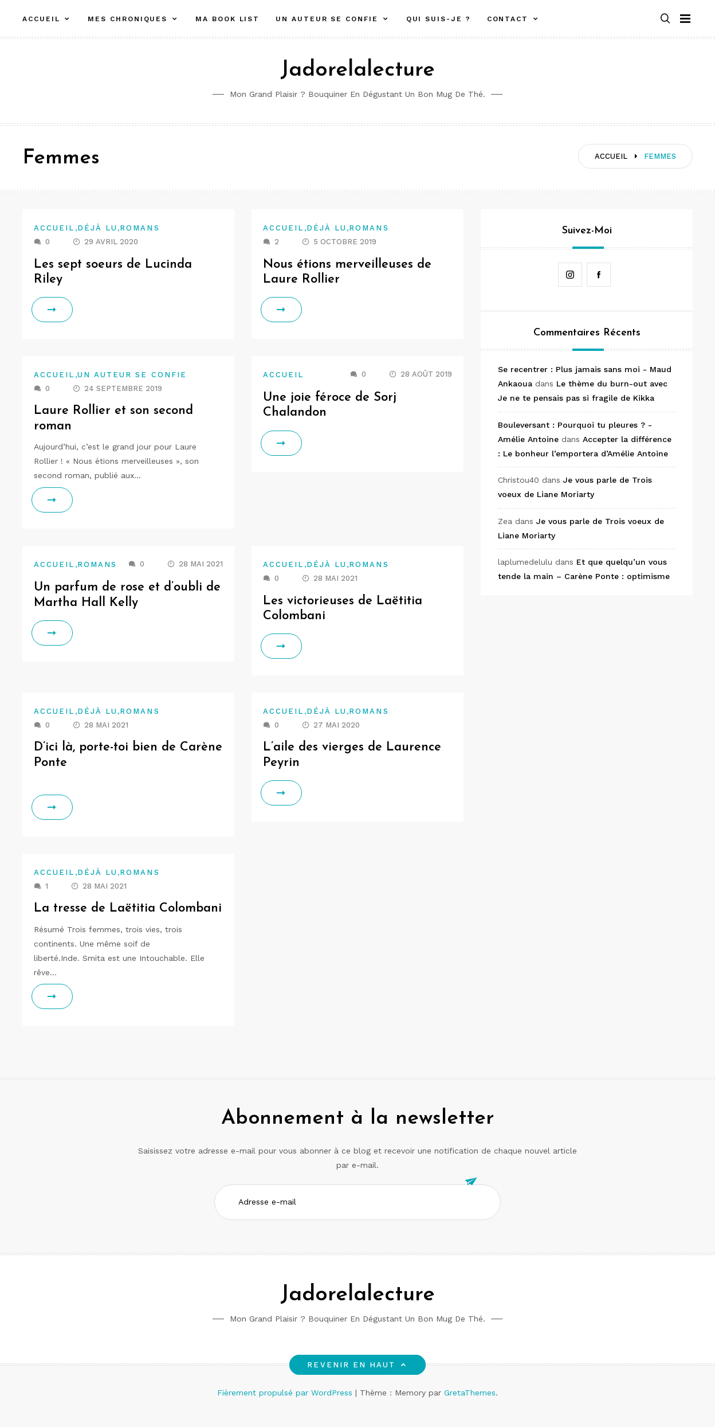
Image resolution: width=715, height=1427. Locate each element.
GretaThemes (470, 1408)
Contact (507, 19)
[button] (665, 19)
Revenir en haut (357, 1380)
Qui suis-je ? (438, 19)
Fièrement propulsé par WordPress (286, 1408)
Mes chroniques (127, 19)
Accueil (41, 19)
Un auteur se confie (327, 19)
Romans (139, 228)
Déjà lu (97, 228)
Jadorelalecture (357, 70)
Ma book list (227, 19)
